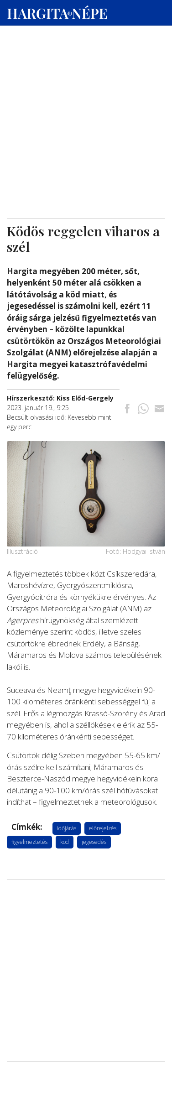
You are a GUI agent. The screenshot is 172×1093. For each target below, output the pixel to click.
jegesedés (94, 842)
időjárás (66, 828)
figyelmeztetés (29, 842)
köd (64, 842)
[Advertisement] (86, 87)
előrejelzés (102, 828)
